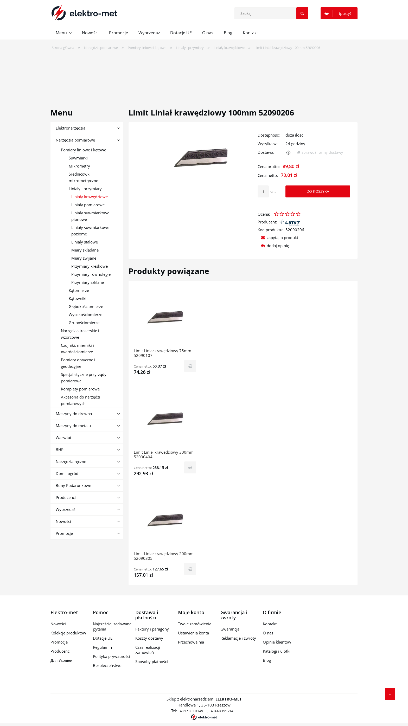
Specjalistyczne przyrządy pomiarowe (83, 377)
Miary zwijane (83, 258)
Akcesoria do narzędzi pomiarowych (80, 400)
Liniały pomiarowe (88, 204)
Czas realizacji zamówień (147, 650)
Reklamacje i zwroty (238, 638)
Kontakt (270, 623)
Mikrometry (79, 166)
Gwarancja (229, 629)
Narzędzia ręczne (71, 461)
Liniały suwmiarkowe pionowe (90, 216)
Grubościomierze (84, 322)
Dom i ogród (67, 473)
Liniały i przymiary (85, 188)
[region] (204, 75)
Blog (267, 660)
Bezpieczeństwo (107, 665)
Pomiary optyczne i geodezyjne (78, 363)
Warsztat (63, 437)
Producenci (66, 497)
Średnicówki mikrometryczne (83, 177)
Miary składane (85, 250)
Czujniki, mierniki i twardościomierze (77, 348)
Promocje (64, 533)
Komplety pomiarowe (80, 388)
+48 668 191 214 (221, 711)
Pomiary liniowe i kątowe (83, 149)
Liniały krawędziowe (89, 196)
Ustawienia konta (193, 632)
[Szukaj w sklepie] (272, 13)
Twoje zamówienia (194, 623)
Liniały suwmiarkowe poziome (90, 230)
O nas (268, 632)
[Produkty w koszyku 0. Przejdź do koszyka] (339, 13)
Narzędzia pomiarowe (75, 140)
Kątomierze (79, 290)
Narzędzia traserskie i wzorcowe (80, 334)
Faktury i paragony (152, 629)
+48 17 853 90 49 (190, 711)
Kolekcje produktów (68, 632)
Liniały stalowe (84, 242)
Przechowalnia (191, 642)
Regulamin (102, 647)
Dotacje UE (102, 638)
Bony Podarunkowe (73, 485)
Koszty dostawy (149, 638)
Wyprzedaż (65, 509)
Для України (61, 660)
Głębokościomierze (86, 306)
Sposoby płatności (151, 661)
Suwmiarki (78, 157)
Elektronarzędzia (70, 128)
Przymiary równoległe (91, 274)
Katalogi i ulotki (276, 651)
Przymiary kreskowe (89, 266)
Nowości (63, 521)
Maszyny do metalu (73, 425)
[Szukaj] (302, 13)
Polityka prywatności (111, 656)
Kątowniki (77, 298)
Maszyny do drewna (74, 413)
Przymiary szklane (87, 282)
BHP (59, 449)
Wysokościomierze (85, 314)
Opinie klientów (277, 642)
